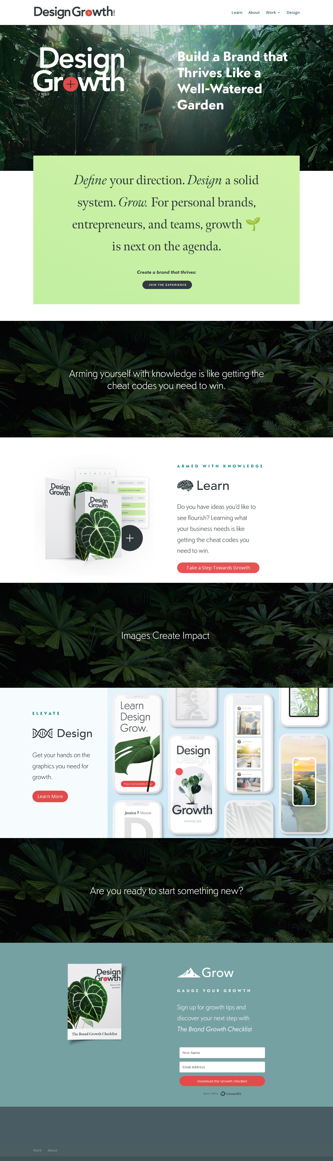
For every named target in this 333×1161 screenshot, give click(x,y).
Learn (236, 13)
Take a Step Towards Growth (218, 568)
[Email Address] (222, 1067)
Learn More (50, 796)
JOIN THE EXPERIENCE (167, 284)
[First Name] (222, 1052)
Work (271, 13)
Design (293, 13)
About (254, 13)
